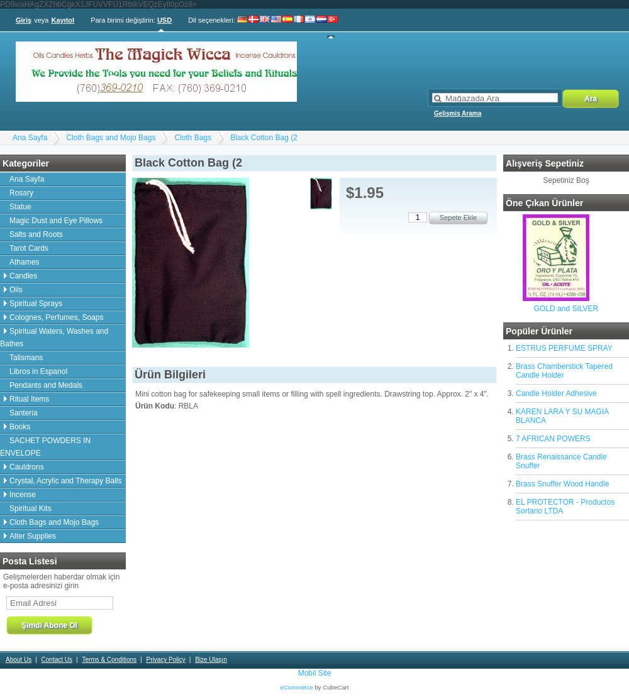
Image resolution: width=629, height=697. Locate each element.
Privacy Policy (165, 659)
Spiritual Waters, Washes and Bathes (54, 337)
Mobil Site (314, 673)
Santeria (23, 413)
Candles (23, 276)
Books (19, 426)
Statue (20, 206)
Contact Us (57, 659)
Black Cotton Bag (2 (264, 137)
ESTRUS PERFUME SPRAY (564, 348)
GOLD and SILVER (566, 308)
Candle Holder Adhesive (556, 393)
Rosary (21, 193)
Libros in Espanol (38, 371)
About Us (18, 659)
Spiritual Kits (30, 508)
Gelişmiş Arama (457, 113)
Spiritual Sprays (35, 303)
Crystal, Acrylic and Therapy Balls (65, 480)
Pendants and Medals (45, 385)
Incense (22, 494)
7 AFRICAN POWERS (553, 438)
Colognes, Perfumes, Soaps (56, 317)
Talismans (26, 357)
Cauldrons (26, 467)
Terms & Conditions (109, 659)
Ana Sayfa (30, 137)
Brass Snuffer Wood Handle (562, 484)
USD (164, 20)
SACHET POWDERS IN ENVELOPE (45, 447)
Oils (16, 289)
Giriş (23, 20)
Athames (24, 262)
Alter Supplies (32, 536)
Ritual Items (29, 399)
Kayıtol (62, 20)
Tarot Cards (28, 248)
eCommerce (297, 687)
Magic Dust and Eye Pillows (56, 220)
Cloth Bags (192, 137)
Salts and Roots (36, 234)
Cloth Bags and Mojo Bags (110, 137)
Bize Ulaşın (211, 659)
